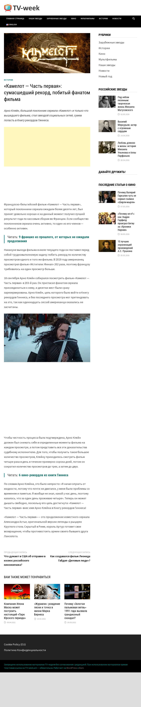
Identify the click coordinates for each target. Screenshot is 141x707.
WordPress (72, 667)
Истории (103, 18)
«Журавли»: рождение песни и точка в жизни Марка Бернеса (47, 609)
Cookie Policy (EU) (15, 644)
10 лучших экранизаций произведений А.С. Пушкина (125, 246)
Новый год (105, 76)
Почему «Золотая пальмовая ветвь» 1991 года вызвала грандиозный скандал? (75, 611)
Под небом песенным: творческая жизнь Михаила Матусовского (126, 103)
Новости (116, 18)
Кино (73, 18)
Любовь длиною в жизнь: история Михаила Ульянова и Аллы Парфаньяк (127, 149)
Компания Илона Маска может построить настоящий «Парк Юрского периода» (15, 611)
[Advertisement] (47, 146)
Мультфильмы (87, 18)
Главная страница (15, 18)
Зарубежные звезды (57, 18)
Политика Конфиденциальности (25, 650)
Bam (81, 667)
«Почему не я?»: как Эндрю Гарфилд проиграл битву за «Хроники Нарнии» (126, 221)
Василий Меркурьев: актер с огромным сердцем (127, 126)
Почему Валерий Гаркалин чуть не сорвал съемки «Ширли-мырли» (127, 197)
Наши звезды (35, 18)
